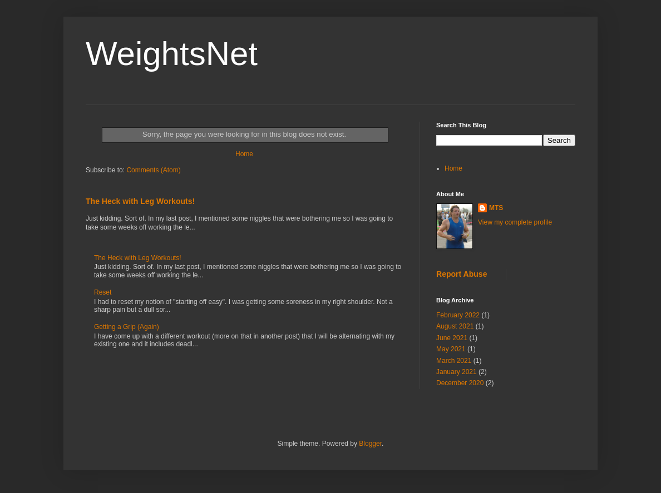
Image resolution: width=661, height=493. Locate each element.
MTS (496, 208)
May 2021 (451, 349)
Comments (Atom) (153, 170)
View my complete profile (515, 222)
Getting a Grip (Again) (126, 327)
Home (244, 154)
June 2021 (451, 338)
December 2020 (460, 383)
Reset (102, 292)
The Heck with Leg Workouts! (140, 201)
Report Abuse (461, 274)
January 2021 (456, 372)
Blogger (370, 443)
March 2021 (453, 361)
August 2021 (454, 326)
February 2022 (458, 315)
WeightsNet (172, 53)
